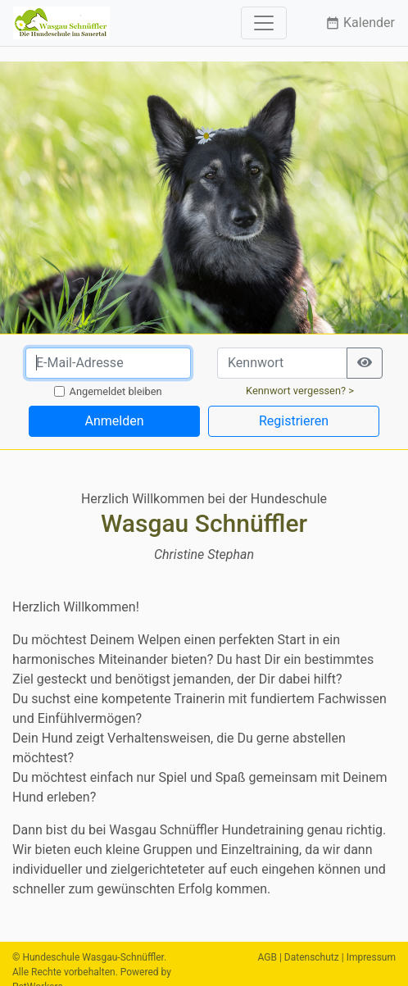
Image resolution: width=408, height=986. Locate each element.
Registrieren (294, 421)
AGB (267, 957)
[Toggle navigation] (264, 23)
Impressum (371, 957)
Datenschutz (311, 957)
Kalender (360, 22)
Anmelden (113, 421)
